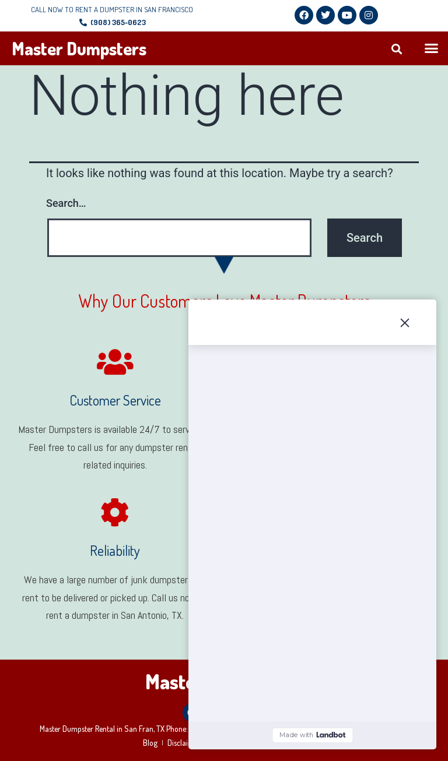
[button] (396, 48)
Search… (66, 203)
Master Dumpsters (79, 48)
